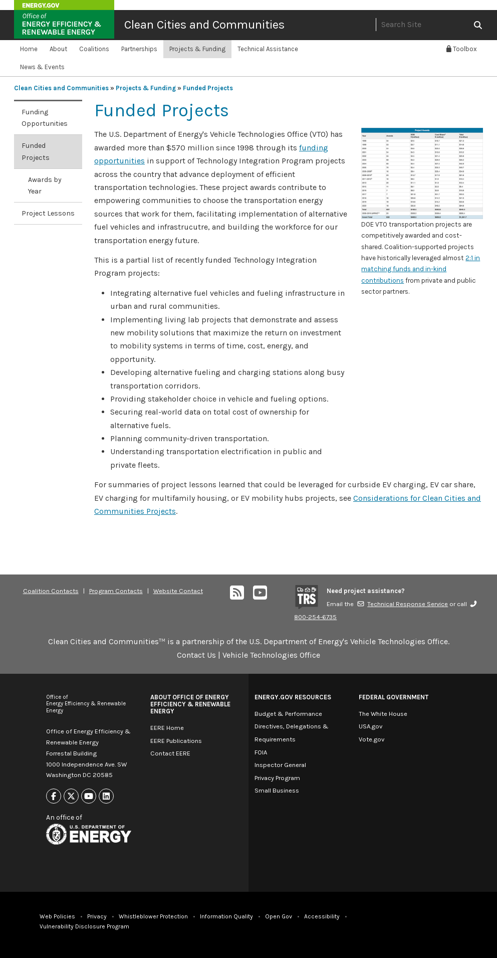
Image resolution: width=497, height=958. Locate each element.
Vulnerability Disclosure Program (84, 926)
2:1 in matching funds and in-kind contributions (420, 269)
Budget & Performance (288, 713)
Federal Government (393, 697)
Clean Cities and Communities (204, 25)
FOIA (261, 752)
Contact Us (196, 655)
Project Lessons (48, 213)
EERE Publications (176, 740)
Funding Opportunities (45, 118)
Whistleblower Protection (153, 916)
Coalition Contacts (51, 591)
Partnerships (139, 49)
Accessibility (322, 916)
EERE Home (167, 727)
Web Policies (57, 916)
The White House (383, 713)
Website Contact (178, 591)
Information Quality (226, 916)
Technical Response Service (402, 604)
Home (29, 49)
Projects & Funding (197, 49)
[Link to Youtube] (89, 796)
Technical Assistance (267, 49)
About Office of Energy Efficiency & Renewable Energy (190, 704)
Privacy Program (277, 778)
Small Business (277, 790)
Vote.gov (371, 739)
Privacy (97, 916)
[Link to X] (71, 796)
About (58, 49)
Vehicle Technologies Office (271, 655)
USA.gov (370, 726)
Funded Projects (208, 88)
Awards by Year (45, 185)
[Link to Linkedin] (106, 796)
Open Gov (278, 916)
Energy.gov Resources (293, 697)
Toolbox (461, 49)
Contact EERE (170, 753)
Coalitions (94, 49)
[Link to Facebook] (54, 796)
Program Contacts (116, 591)
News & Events (42, 67)
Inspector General (280, 765)
